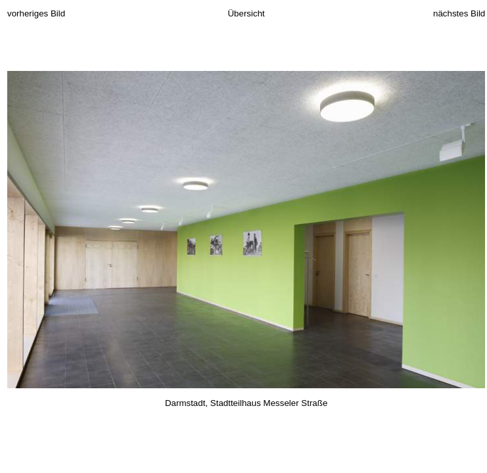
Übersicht (245, 13)
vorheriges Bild (36, 13)
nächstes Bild (459, 13)
